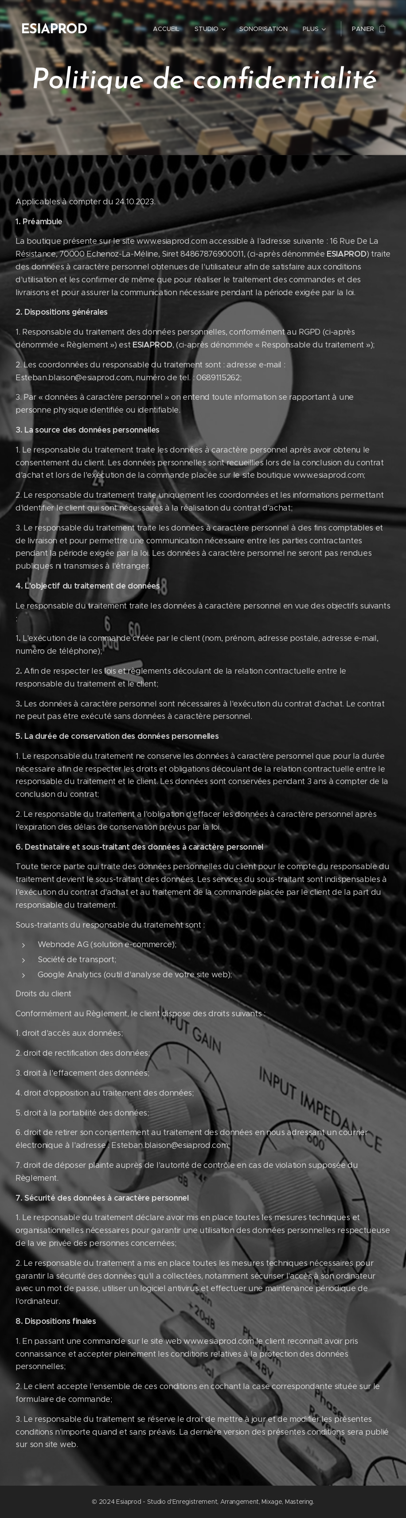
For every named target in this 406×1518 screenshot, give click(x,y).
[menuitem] (166, 29)
